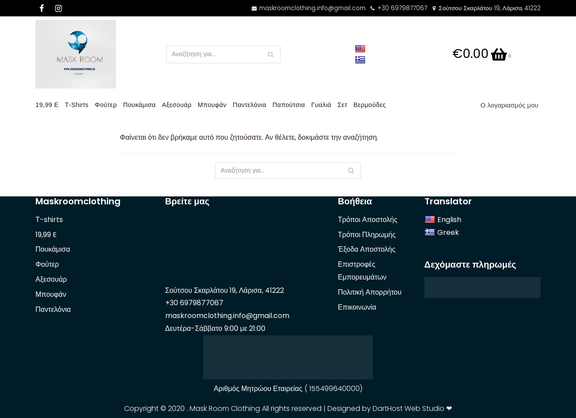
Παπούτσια (289, 104)
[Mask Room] (75, 54)
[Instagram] (58, 8)
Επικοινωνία (357, 307)
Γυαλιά (322, 104)
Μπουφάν (212, 104)
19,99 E (46, 104)
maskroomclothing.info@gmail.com (312, 8)
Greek (441, 232)
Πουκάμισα (139, 104)
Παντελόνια (250, 104)
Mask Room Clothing (225, 408)
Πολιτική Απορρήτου (370, 292)
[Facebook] (41, 8)
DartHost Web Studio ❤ (412, 408)
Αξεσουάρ (177, 104)
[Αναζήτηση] (270, 54)
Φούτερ (106, 104)
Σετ (343, 104)
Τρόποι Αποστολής (367, 220)
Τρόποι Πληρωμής (367, 235)
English (442, 220)
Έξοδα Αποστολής (367, 249)
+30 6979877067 (402, 8)
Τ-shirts (77, 104)
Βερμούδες (370, 104)
